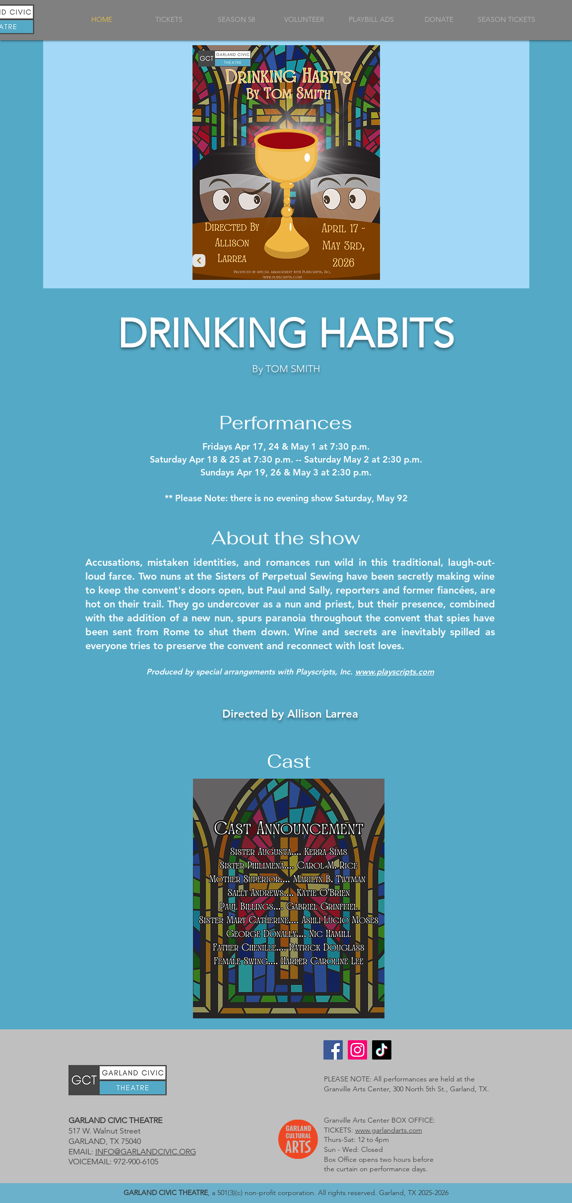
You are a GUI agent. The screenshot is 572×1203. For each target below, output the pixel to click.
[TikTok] (381, 1050)
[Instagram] (357, 1050)
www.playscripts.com (394, 671)
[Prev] (198, 260)
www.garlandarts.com (388, 1130)
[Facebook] (333, 1050)
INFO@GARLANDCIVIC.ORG (145, 1151)
